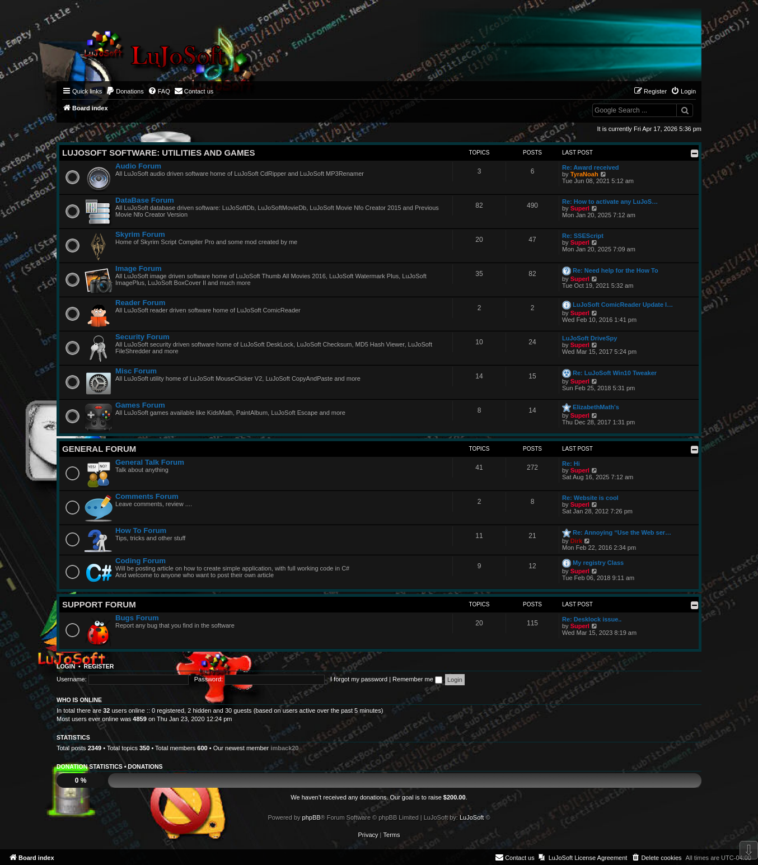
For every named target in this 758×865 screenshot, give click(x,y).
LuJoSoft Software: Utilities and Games (158, 152)
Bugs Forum (137, 618)
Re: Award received (590, 167)
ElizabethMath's (596, 407)
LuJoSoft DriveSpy (589, 338)
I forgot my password (358, 679)
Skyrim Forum (140, 234)
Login (66, 666)
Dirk (576, 540)
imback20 (284, 748)
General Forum (99, 448)
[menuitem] (125, 91)
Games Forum (140, 405)
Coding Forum (140, 561)
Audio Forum (138, 166)
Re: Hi (571, 463)
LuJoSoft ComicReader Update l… (623, 304)
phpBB (311, 817)
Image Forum (138, 268)
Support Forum (99, 604)
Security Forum (142, 337)
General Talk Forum (149, 462)
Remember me (417, 679)
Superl (579, 208)
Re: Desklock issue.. (591, 619)
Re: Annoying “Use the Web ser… (622, 532)
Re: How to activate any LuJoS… (610, 201)
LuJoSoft (472, 817)
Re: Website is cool (590, 497)
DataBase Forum (144, 200)
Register (99, 666)
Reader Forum (140, 302)
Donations (145, 766)
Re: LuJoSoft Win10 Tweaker (615, 373)
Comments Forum (147, 496)
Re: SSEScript (582, 235)
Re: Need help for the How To (615, 270)
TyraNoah (584, 174)
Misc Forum (136, 371)
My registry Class (598, 562)
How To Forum (140, 530)
